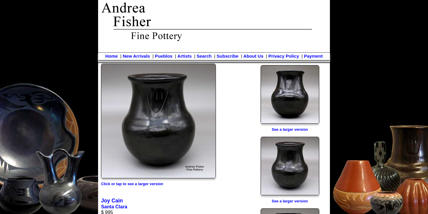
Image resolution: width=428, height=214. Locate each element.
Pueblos (163, 56)
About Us (253, 56)
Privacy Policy (283, 56)
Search (204, 56)
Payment (313, 56)
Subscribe (227, 56)
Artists (184, 56)
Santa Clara (114, 206)
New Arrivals (136, 56)
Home (111, 56)
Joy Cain (112, 201)
